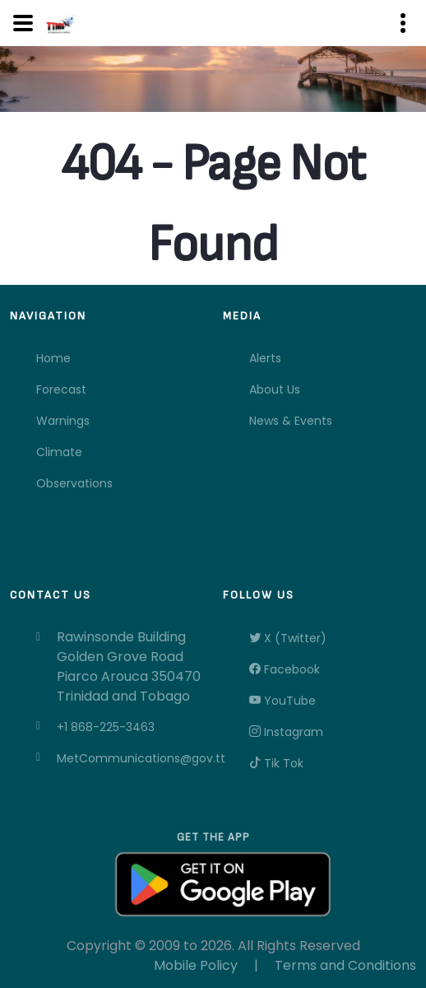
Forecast (61, 389)
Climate (59, 452)
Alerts (265, 358)
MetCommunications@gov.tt (130, 758)
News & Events (290, 420)
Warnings (63, 420)
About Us (274, 389)
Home (53, 358)
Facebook (284, 669)
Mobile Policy (196, 965)
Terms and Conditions (345, 965)
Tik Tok (276, 763)
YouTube (282, 700)
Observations (74, 483)
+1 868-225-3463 (106, 727)
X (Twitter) (287, 638)
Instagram (286, 732)
